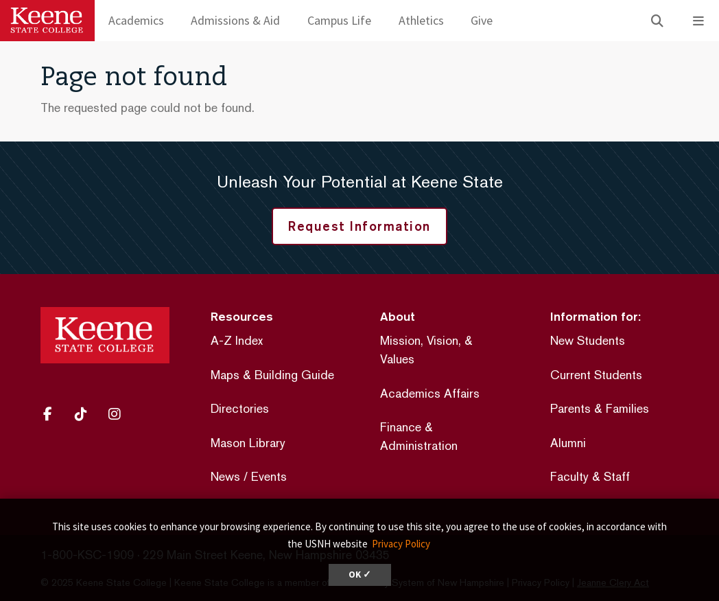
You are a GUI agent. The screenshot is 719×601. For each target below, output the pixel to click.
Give (482, 20)
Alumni (568, 442)
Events (269, 476)
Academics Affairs (430, 393)
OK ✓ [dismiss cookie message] (360, 574)
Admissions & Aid (235, 20)
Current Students (596, 374)
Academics (136, 20)
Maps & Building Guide (272, 374)
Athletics (421, 20)
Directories (240, 408)
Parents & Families (599, 408)
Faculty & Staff (590, 476)
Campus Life (339, 20)
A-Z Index (237, 340)
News (225, 476)
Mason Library (248, 442)
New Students (587, 340)
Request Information (359, 226)
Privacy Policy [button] (401, 543)
